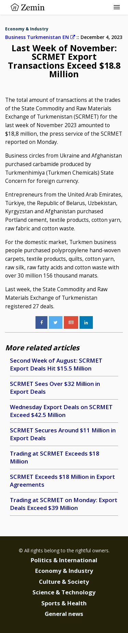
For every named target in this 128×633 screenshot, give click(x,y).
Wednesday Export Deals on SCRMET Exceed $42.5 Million (61, 411)
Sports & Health (64, 603)
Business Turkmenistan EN (40, 37)
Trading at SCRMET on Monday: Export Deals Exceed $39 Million (63, 504)
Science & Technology (64, 592)
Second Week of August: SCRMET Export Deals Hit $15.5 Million (56, 364)
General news (64, 614)
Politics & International (64, 560)
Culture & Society (64, 581)
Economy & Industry (26, 29)
